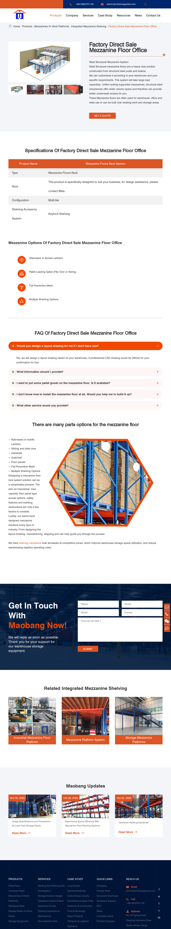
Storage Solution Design (50, 858)
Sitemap (141, 924)
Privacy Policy (156, 924)
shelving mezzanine (30, 504)
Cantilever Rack (16, 852)
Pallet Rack (14, 847)
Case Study (105, 15)
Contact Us (153, 15)
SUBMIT (88, 610)
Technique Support (106, 863)
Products (55, 15)
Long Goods (73, 847)
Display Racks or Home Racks (20, 875)
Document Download (107, 858)
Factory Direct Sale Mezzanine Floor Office (132, 26)
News (138, 15)
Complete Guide (105, 878)
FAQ (99, 868)
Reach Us (132, 841)
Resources (123, 15)
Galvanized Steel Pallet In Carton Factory (80, 896)
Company (72, 15)
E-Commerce (74, 903)
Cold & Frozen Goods (78, 858)
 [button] (80, 89)
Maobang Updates (85, 748)
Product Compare (106, 883)
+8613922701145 (84, 4)
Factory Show (103, 852)
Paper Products (75, 878)
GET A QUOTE (102, 115)
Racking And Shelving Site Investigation (51, 850)
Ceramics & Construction (79, 868)
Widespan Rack (16, 868)
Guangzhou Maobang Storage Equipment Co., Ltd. (47, 924)
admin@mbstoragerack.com (121, 4)
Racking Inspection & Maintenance (48, 875)
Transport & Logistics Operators (78, 886)
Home (16, 26)
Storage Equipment (18, 883)
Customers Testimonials (79, 908)
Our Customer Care (47, 883)
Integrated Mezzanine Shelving (88, 26)
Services (88, 15)
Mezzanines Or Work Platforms (51, 26)
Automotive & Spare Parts (80, 863)
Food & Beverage (76, 873)
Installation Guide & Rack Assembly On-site (51, 865)
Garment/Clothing (76, 852)
